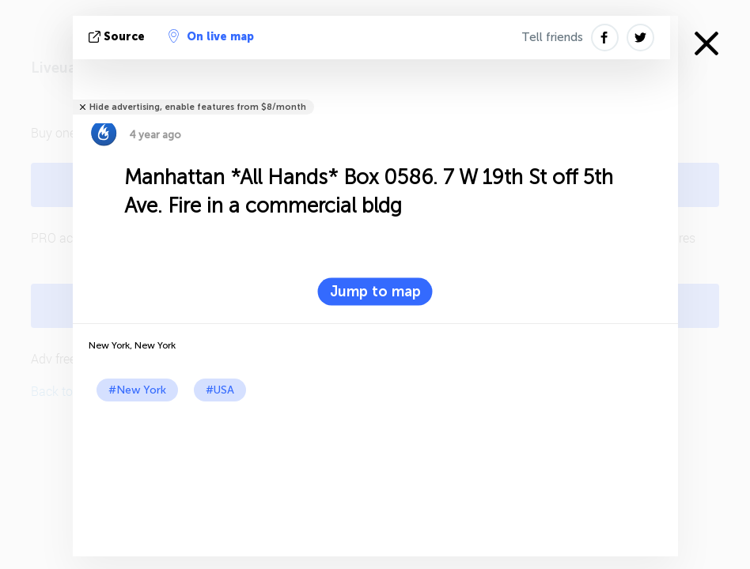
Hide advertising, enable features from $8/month (197, 107)
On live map (211, 36)
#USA (220, 390)
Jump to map (375, 291)
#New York (137, 390)
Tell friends (552, 37)
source (118, 36)
